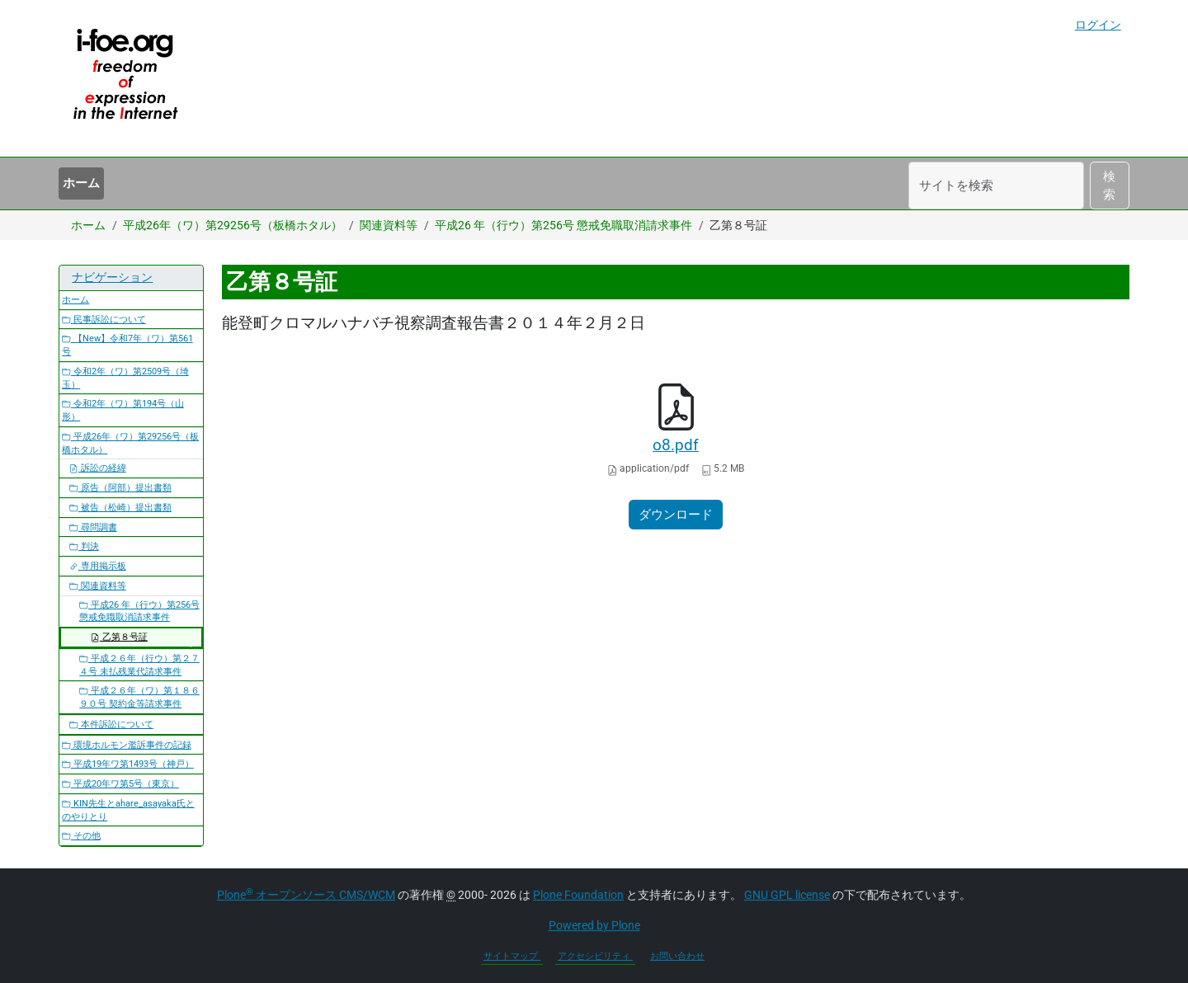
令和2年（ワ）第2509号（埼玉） (125, 378)
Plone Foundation (578, 894)
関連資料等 (388, 225)
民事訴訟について (104, 319)
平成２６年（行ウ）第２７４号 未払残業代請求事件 (139, 665)
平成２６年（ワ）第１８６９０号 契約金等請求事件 (139, 697)
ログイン (1098, 24)
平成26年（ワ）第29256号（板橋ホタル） (232, 225)
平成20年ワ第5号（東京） (120, 783)
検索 (1109, 186)
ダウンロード (676, 514)
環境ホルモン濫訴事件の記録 (126, 745)
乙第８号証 (119, 637)
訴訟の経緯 (97, 468)
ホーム (81, 183)
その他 (81, 835)
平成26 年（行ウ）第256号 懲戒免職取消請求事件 (563, 225)
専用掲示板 (97, 566)
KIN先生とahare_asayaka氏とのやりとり (128, 810)
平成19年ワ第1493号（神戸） (128, 764)
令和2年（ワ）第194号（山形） (123, 410)
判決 (84, 546)
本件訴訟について (111, 724)
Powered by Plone (594, 925)
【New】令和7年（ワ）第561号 (127, 345)
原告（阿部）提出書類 (120, 487)
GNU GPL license (787, 894)
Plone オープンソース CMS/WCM (306, 894)
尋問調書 (93, 527)
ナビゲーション (112, 277)
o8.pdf (676, 445)
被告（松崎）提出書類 (120, 507)
